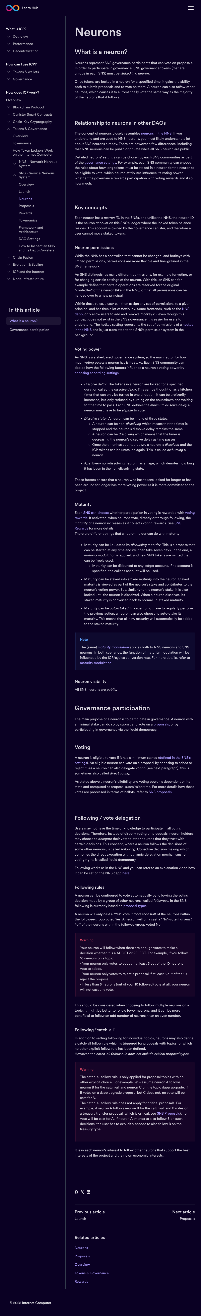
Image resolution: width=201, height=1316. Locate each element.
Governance (22, 79)
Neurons (81, 1248)
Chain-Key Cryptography (32, 121)
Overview (82, 1264)
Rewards (81, 1281)
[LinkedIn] (88, 1192)
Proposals (187, 1218)
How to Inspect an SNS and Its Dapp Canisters (37, 248)
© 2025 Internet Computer (30, 1303)
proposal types (134, 906)
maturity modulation (96, 663)
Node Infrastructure (28, 279)
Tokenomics (22, 143)
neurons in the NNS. (157, 133)
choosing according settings (97, 373)
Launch (80, 1218)
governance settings (100, 162)
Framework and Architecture (31, 229)
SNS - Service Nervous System (37, 175)
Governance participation (29, 329)
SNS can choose (96, 512)
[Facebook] (76, 1192)
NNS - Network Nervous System (38, 163)
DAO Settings (29, 239)
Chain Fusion (23, 257)
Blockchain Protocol (28, 107)
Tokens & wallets (26, 72)
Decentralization (26, 51)
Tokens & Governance (92, 1273)
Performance (23, 44)
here (125, 873)
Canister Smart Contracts (32, 114)
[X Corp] (82, 1192)
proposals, (162, 724)
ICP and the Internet (28, 271)
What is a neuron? (23, 321)
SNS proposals (160, 792)
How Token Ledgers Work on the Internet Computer (33, 152)
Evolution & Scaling (28, 264)
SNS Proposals (168, 1113)
